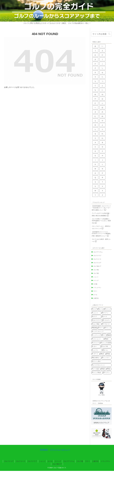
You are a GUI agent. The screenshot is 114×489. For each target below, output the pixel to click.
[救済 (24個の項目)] (102, 354)
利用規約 (44, 450)
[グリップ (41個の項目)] (107, 327)
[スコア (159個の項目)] (94, 309)
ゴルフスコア (8, 461)
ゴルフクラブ (32, 461)
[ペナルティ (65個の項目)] (106, 320)
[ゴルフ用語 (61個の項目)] (96, 324)
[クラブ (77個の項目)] (96, 316)
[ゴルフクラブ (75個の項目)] (96, 320)
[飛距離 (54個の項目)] (94, 327)
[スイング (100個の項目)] (107, 309)
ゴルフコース (20, 461)
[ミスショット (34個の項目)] (97, 339)
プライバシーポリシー (60, 450)
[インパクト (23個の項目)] (106, 357)
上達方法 (95, 461)
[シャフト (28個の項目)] (96, 350)
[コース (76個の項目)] (106, 316)
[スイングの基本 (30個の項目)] (105, 342)
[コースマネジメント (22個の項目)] (101, 365)
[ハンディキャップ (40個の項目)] (101, 331)
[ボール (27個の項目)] (106, 350)
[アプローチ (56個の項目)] (106, 324)
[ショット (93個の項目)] (96, 313)
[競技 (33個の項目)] (107, 339)
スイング (58, 461)
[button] (109, 34)
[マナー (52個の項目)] (101, 327)
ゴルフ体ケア (57, 464)
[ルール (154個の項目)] (101, 309)
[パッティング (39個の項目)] (96, 335)
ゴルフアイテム (68, 461)
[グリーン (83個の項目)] (106, 313)
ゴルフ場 (80, 461)
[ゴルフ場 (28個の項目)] (106, 346)
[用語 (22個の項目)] (108, 369)
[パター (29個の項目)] (96, 346)
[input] (101, 34)
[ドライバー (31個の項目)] (95, 342)
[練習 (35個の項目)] (109, 335)
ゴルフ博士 (101, 395)
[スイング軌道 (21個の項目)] (97, 372)
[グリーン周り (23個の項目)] (101, 361)
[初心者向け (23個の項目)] (96, 357)
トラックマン (105, 461)
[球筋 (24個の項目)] (108, 354)
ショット (42, 461)
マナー (87, 461)
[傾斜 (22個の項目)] (103, 369)
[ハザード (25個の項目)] (95, 354)
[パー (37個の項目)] (104, 335)
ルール (50, 461)
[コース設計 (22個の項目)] (95, 369)
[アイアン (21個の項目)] (107, 372)
